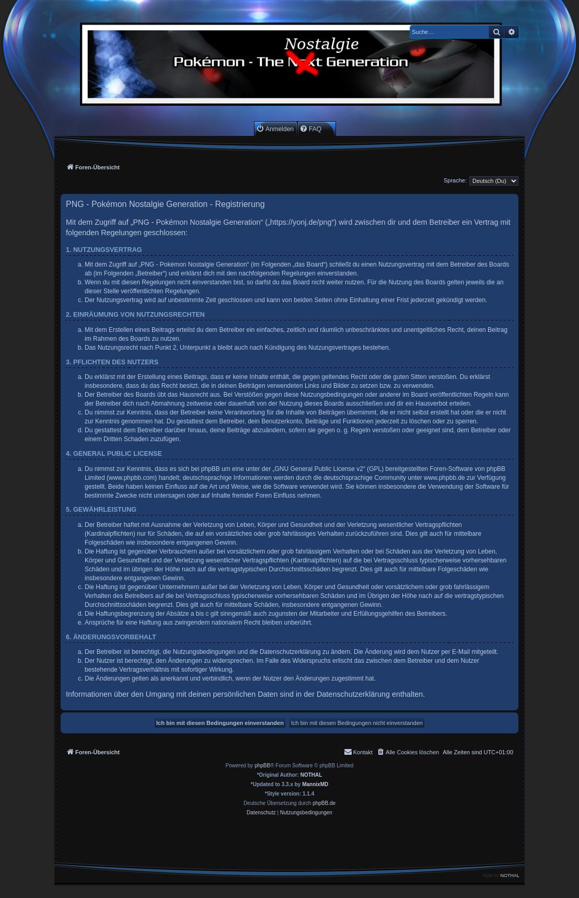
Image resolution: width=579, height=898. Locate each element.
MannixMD (315, 784)
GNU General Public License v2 (319, 469)
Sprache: (455, 180)
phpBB (262, 765)
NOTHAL (311, 775)
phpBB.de (323, 803)
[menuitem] (275, 129)
